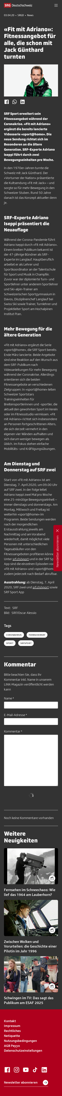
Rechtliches (12, 1031)
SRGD (21, 15)
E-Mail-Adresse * (15, 715)
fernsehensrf (37, 635)
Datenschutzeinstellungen (23, 1050)
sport (9, 643)
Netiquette (12, 1036)
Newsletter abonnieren (26, 1082)
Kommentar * (13, 731)
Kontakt (10, 1021)
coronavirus (14, 635)
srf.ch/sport (21, 559)
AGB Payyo (12, 1046)
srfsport (26, 643)
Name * (9, 698)
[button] (56, 5)
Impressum (12, 1026)
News (30, 15)
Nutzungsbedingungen (20, 1041)
